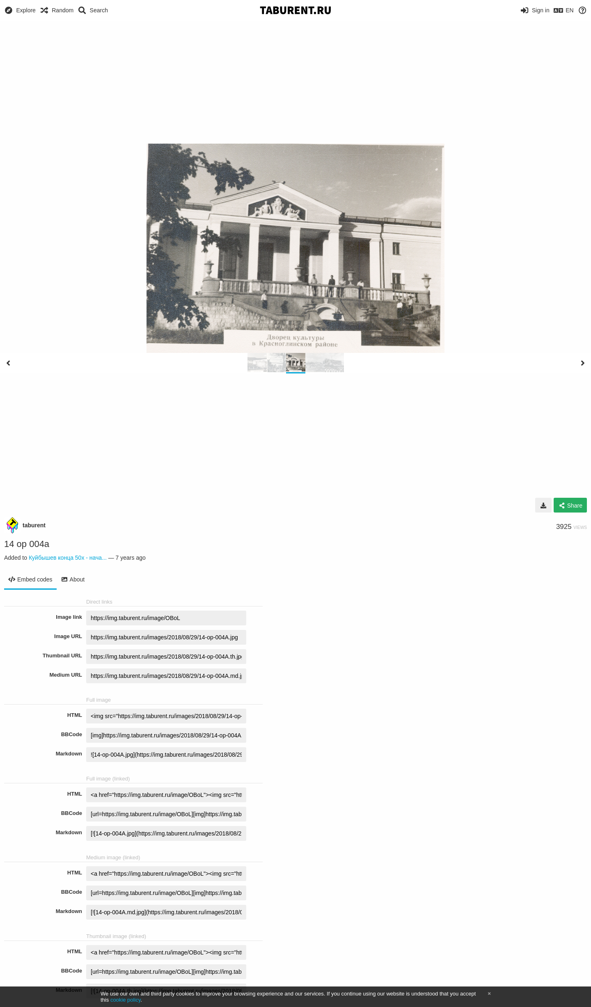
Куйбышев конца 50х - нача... (68, 557)
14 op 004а (26, 544)
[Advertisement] (295, 82)
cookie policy (125, 1000)
